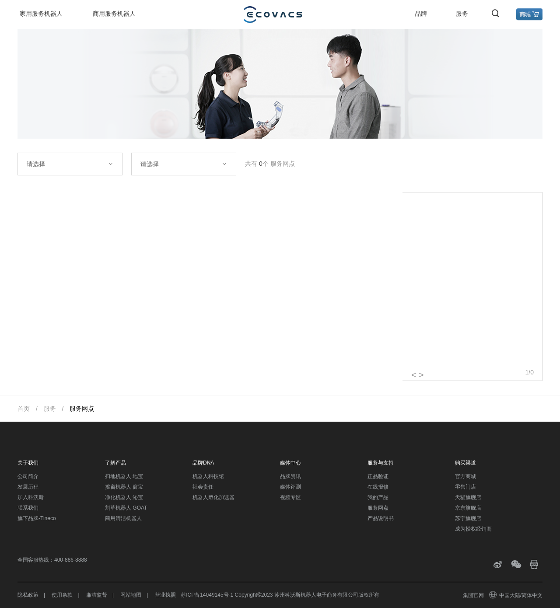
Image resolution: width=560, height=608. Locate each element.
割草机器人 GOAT (126, 508)
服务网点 (82, 408)
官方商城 (465, 476)
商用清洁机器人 (123, 518)
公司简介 (28, 476)
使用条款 (62, 595)
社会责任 (203, 487)
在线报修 (378, 487)
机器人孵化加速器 (213, 497)
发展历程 (28, 487)
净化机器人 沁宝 (124, 497)
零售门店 (465, 487)
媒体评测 (290, 487)
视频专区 (290, 497)
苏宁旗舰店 (468, 518)
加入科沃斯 (31, 497)
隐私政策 (28, 595)
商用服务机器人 (114, 13)
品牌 (421, 13)
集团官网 (473, 595)
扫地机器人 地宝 (124, 476)
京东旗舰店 (468, 508)
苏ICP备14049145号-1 (207, 595)
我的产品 (378, 497)
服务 (462, 13)
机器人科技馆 (208, 476)
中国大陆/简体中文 (516, 595)
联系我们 (28, 508)
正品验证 (378, 476)
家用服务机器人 (41, 13)
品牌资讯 (290, 476)
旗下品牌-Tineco (37, 518)
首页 (24, 408)
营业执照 (165, 595)
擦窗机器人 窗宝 (124, 487)
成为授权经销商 (473, 529)
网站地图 (130, 595)
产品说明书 (381, 518)
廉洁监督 (96, 595)
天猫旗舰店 (468, 497)
